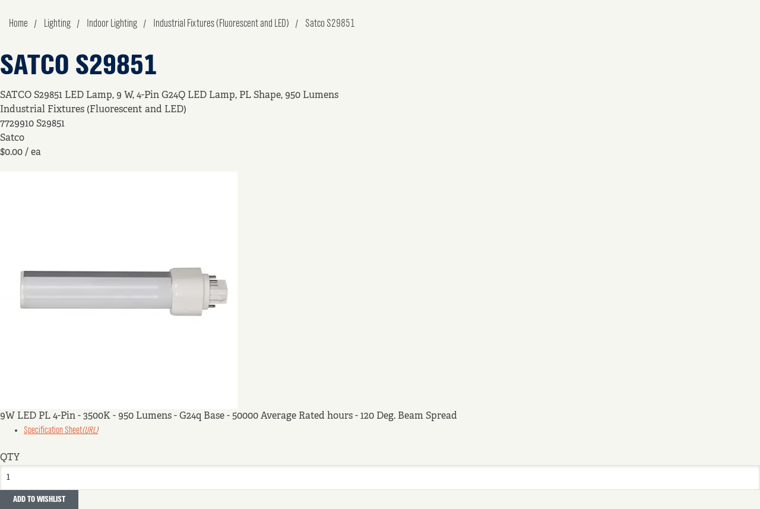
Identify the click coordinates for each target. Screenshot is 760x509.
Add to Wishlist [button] (39, 499)
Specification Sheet (61, 430)
